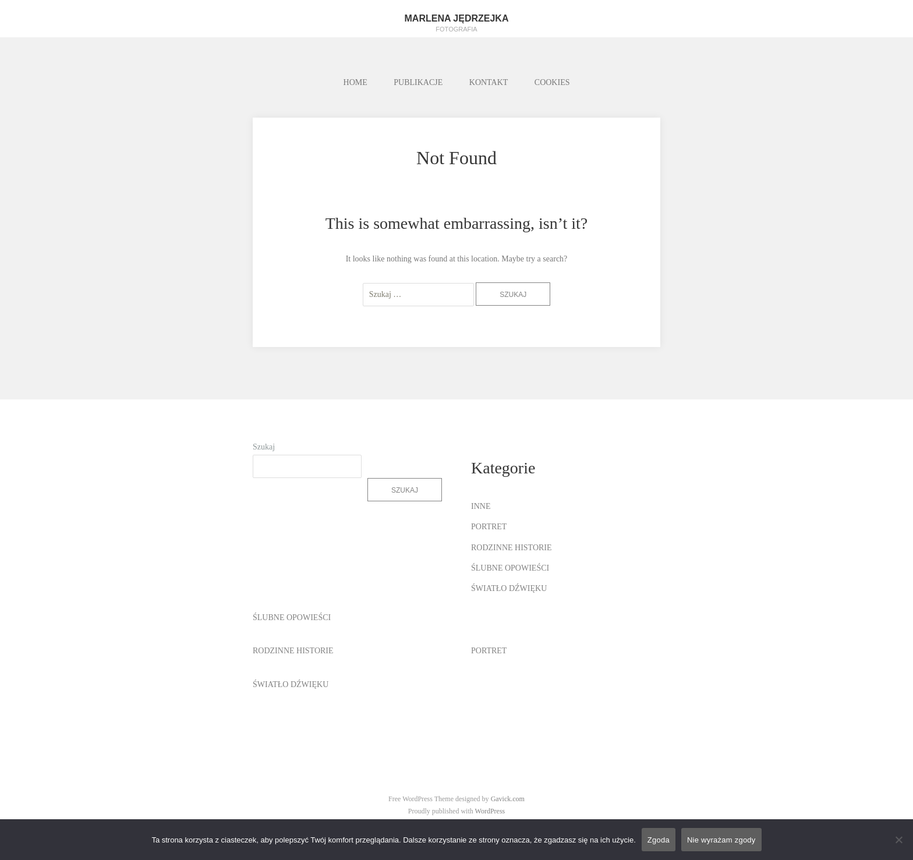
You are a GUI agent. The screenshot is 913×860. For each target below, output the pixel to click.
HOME (355, 82)
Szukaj (264, 447)
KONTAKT (488, 82)
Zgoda (658, 840)
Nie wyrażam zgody (721, 840)
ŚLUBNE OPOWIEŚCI (510, 568)
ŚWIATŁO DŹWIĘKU (509, 588)
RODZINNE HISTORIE (511, 547)
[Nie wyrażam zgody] (898, 839)
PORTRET (489, 526)
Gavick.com (508, 799)
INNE (480, 506)
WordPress (490, 811)
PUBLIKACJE (418, 82)
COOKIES (552, 82)
